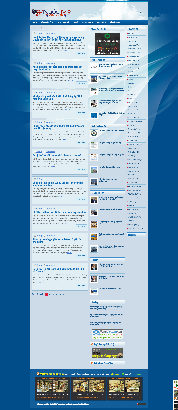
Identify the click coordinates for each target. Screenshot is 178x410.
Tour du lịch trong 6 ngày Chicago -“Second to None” (110, 77)
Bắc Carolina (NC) (134, 49)
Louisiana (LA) (133, 110)
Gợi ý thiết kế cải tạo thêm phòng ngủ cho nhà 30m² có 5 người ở (59, 270)
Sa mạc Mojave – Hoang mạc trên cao (110, 222)
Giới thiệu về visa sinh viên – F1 (110, 288)
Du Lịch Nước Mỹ (88, 22)
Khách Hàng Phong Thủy (103, 363)
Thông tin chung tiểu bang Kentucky (111, 130)
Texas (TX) (132, 202)
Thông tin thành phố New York (109, 166)
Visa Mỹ (75, 22)
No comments (50, 33)
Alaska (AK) (132, 37)
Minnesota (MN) (134, 129)
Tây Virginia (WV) (134, 194)
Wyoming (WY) (133, 225)
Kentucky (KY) (133, 106)
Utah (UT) (131, 205)
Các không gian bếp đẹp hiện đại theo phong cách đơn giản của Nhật (106, 307)
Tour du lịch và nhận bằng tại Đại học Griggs (112, 114)
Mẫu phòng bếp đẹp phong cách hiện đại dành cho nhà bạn (106, 323)
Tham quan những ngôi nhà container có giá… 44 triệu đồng (57, 240)
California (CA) (133, 56)
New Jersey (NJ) (134, 163)
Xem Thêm (81, 54)
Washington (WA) (134, 217)
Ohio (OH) (131, 175)
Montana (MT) (133, 140)
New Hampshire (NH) (136, 160)
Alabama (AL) (133, 33)
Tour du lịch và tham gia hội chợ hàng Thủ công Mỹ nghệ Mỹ (110, 101)
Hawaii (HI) (132, 83)
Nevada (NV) (132, 156)
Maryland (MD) (133, 117)
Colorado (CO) (133, 60)
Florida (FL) (132, 72)
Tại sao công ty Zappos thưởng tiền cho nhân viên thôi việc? (111, 198)
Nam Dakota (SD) (134, 148)
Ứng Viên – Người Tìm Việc (104, 344)
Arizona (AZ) (132, 41)
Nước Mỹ (35, 22)
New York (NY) (133, 171)
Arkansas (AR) (133, 45)
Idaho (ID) (131, 87)
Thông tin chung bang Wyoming (110, 142)
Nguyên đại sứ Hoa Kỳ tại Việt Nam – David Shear (111, 277)
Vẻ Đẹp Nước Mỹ (63, 22)
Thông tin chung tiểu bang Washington (108, 180)
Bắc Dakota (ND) (134, 53)
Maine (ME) (132, 114)
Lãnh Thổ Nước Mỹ (47, 22)
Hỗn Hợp (39, 33)
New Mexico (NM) (134, 167)
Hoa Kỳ (142, 12)
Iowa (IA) (131, 98)
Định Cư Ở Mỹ (101, 22)
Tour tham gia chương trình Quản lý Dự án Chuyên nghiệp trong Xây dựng (112, 89)
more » (65, 50)
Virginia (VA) (132, 213)
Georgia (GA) (133, 75)
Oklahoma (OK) (133, 179)
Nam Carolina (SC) (135, 144)
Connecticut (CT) (134, 64)
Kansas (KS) (132, 102)
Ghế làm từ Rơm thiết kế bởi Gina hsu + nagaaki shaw (59, 212)
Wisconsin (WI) (133, 221)
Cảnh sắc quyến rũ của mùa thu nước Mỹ (112, 234)
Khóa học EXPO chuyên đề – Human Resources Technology (111, 65)
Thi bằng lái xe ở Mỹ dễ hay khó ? (110, 209)
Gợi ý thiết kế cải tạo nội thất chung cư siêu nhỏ (57, 155)
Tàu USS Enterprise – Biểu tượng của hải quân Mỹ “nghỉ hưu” (111, 247)
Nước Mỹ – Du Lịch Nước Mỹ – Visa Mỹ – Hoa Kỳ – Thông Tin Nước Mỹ (63, 404)
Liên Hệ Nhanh (115, 22)
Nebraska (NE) (133, 152)
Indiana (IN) (132, 95)
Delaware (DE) (133, 68)
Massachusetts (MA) (135, 121)
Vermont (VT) (133, 209)
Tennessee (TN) (134, 198)
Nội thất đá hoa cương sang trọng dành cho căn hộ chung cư (106, 315)
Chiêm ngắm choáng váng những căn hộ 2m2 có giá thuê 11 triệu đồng (58, 127)
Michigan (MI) (133, 125)
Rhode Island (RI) (134, 190)
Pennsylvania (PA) (134, 186)
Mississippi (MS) (134, 133)
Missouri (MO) (133, 137)
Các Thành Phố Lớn (135, 228)
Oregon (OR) (132, 182)
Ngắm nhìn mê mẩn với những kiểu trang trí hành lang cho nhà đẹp (57, 68)
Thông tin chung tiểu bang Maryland (111, 154)
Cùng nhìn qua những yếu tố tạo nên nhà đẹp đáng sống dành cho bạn (58, 184)
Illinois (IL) (131, 91)
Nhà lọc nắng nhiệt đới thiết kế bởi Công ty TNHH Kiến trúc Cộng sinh (57, 97)
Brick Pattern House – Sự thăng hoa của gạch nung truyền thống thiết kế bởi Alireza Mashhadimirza (58, 38)
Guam (130, 79)
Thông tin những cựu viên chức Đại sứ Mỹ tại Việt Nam (111, 265)
